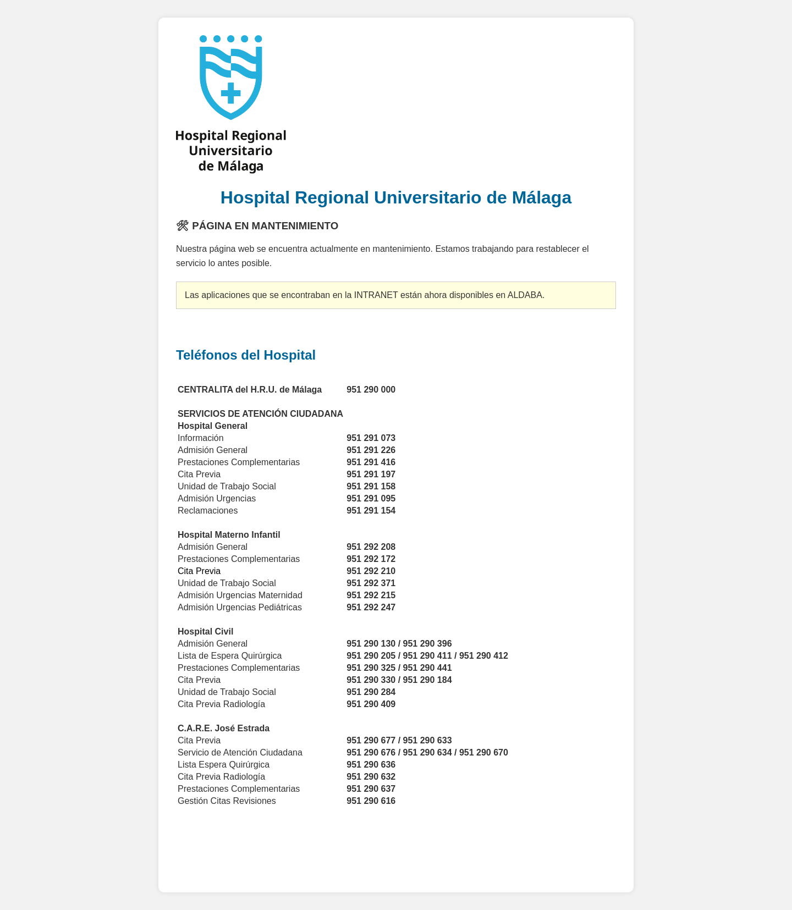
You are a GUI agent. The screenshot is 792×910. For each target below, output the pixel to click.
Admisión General (213, 546)
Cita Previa (199, 680)
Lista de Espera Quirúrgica (230, 655)
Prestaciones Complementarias (240, 667)
